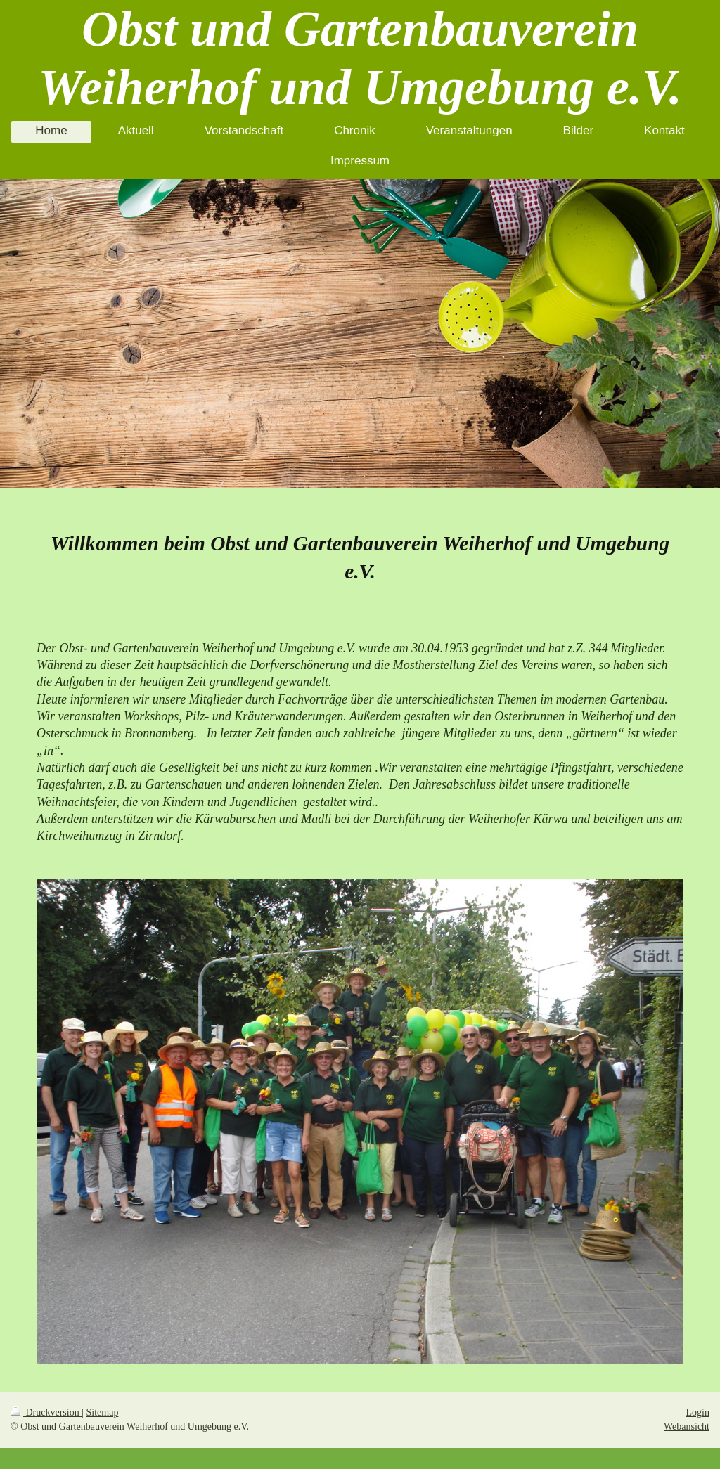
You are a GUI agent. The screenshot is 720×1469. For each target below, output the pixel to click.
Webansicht (686, 1426)
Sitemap (102, 1412)
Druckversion (46, 1412)
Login (697, 1412)
